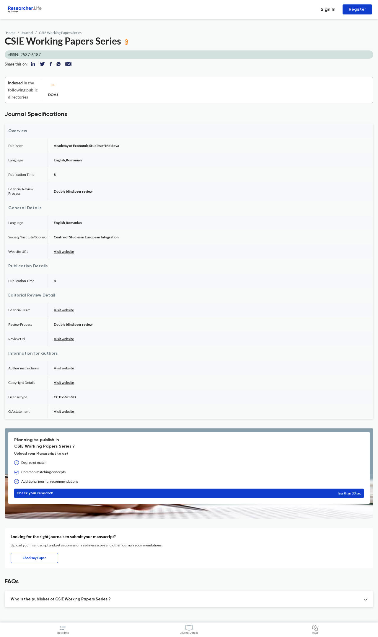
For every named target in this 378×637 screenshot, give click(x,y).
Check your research (189, 493)
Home (10, 32)
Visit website (64, 251)
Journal (27, 32)
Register (357, 9)
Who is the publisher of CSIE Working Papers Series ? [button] (61, 599)
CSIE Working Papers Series (60, 32)
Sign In (328, 9)
